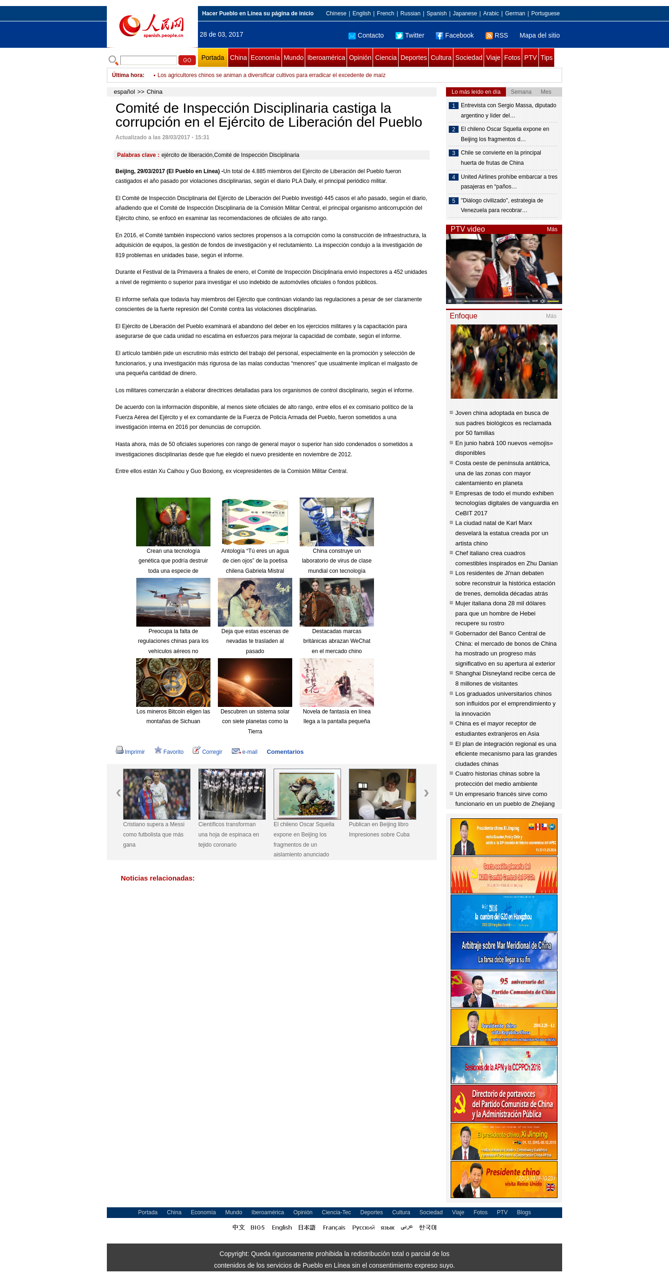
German (515, 13)
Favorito (169, 752)
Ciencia (386, 57)
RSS (496, 35)
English (362, 13)
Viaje (493, 57)
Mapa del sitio (540, 35)
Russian (410, 13)
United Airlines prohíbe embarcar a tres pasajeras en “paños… (509, 182)
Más (552, 229)
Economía (265, 57)
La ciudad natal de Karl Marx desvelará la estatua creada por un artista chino (501, 532)
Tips (547, 57)
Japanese (465, 13)
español (124, 91)
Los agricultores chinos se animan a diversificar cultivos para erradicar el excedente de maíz (271, 75)
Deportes (413, 57)
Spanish (436, 13)
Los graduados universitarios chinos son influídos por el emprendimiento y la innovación (505, 703)
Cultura (441, 57)
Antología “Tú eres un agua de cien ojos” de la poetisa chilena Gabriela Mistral (255, 561)
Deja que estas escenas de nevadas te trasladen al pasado (255, 641)
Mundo (294, 57)
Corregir (207, 752)
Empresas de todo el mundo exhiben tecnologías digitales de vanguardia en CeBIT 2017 (506, 503)
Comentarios (285, 751)
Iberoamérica (326, 57)
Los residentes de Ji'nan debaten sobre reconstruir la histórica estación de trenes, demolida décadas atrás (505, 583)
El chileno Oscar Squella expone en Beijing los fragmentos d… (505, 134)
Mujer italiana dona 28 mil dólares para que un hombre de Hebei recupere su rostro (500, 613)
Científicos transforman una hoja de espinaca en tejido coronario (228, 834)
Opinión (360, 57)
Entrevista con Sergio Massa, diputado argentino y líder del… (508, 110)
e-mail (245, 752)
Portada (212, 57)
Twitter (409, 35)
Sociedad (468, 57)
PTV (530, 57)
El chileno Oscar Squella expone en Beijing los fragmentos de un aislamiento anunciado (304, 839)
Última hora (127, 75)
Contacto (366, 35)
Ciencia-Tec (336, 1212)
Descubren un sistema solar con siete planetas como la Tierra (255, 721)
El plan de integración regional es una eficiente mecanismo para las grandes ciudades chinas (506, 753)
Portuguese (545, 13)
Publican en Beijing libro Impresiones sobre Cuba (379, 829)
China (238, 57)
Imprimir (130, 752)
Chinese (336, 13)
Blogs (524, 1212)
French (385, 13)
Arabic (491, 13)
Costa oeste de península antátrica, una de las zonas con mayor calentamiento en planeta (503, 473)
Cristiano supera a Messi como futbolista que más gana (153, 834)
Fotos (512, 57)
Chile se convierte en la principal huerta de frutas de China (501, 157)
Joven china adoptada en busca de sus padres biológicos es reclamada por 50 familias (503, 422)
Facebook (454, 35)
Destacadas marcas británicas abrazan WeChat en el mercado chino (337, 641)
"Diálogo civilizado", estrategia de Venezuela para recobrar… (502, 205)
